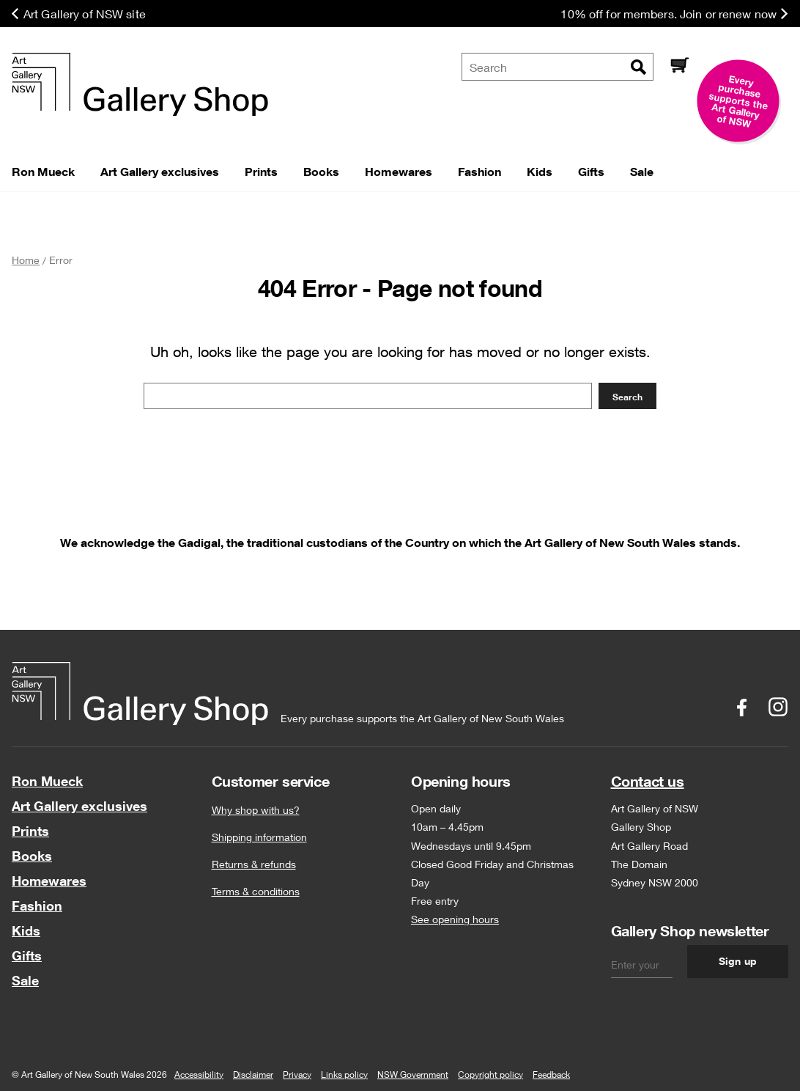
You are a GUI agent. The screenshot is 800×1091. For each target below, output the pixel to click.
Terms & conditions (256, 891)
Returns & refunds (254, 864)
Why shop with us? (256, 810)
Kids (26, 930)
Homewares (49, 881)
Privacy (297, 1074)
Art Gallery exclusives (79, 806)
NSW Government (412, 1074)
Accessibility (198, 1074)
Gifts (27, 955)
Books (32, 856)
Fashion (37, 905)
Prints (30, 831)
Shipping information (259, 837)
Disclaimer (253, 1074)
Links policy (344, 1074)
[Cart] (679, 66)
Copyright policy (490, 1074)
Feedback (551, 1074)
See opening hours (455, 919)
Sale (25, 980)
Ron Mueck (47, 781)
